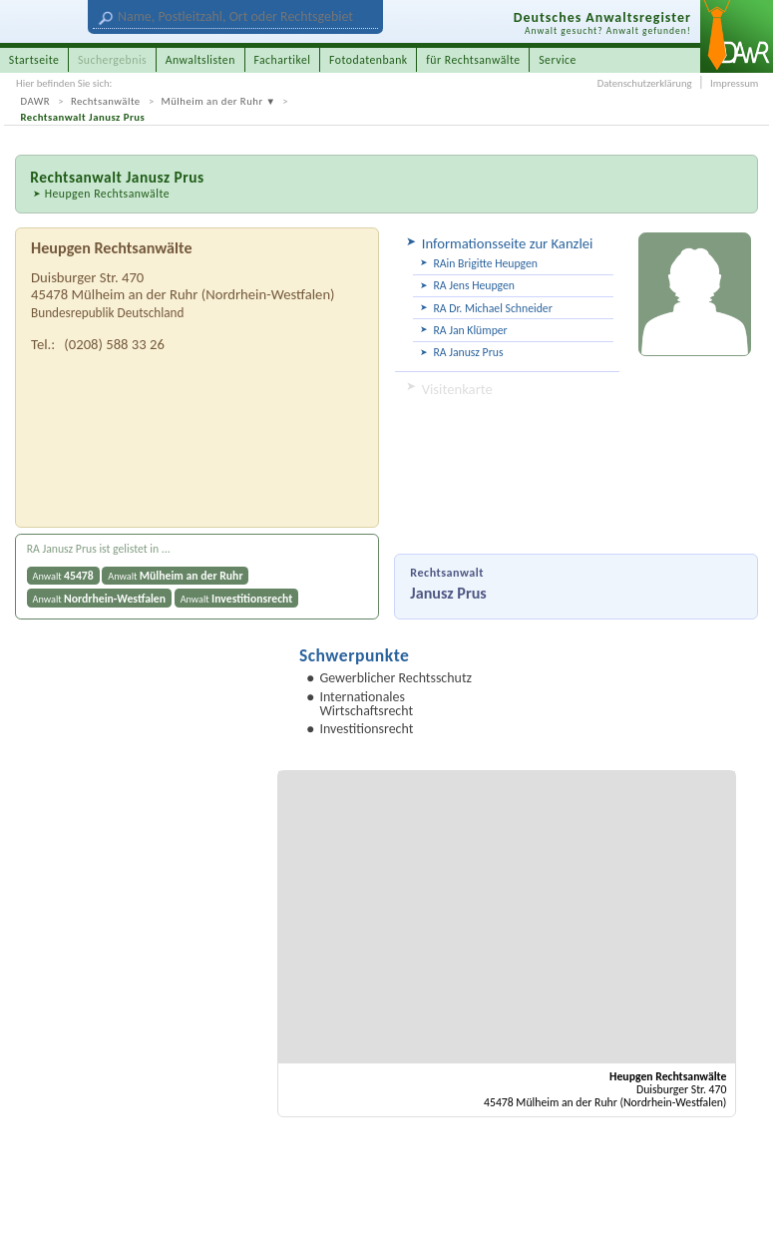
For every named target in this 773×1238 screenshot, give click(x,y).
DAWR (36, 101)
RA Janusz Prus (468, 352)
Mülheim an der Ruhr (212, 101)
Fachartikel (281, 60)
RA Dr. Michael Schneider (492, 308)
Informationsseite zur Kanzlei (507, 243)
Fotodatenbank (368, 60)
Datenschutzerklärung (644, 83)
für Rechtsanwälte (473, 60)
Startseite (34, 60)
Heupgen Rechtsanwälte (107, 194)
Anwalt (63, 576)
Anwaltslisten (200, 60)
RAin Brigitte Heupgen (485, 263)
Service (558, 60)
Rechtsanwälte (106, 101)
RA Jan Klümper (470, 330)
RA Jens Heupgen (474, 285)
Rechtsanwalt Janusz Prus (83, 117)
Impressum (734, 83)
